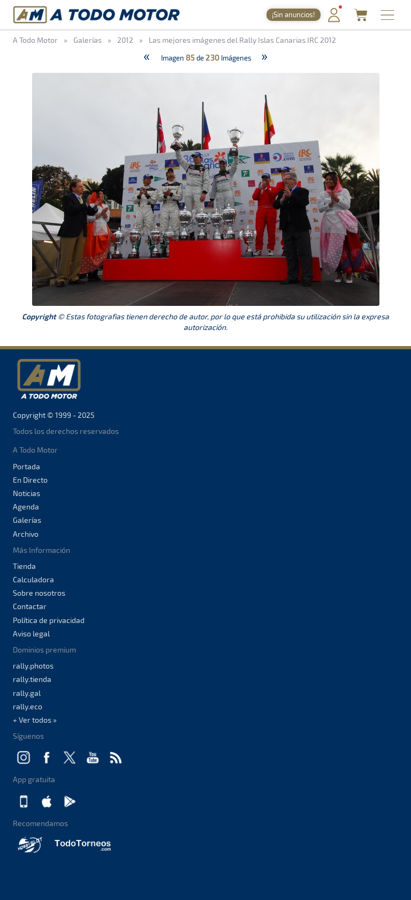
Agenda (26, 506)
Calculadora (33, 579)
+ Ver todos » (35, 719)
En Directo (30, 479)
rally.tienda (32, 679)
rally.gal (27, 693)
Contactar (30, 606)
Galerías (27, 519)
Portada (26, 466)
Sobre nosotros (39, 592)
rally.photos (33, 665)
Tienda (24, 566)
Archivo (26, 533)
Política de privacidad (49, 620)
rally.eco (27, 706)
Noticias (26, 493)
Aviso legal (31, 633)
